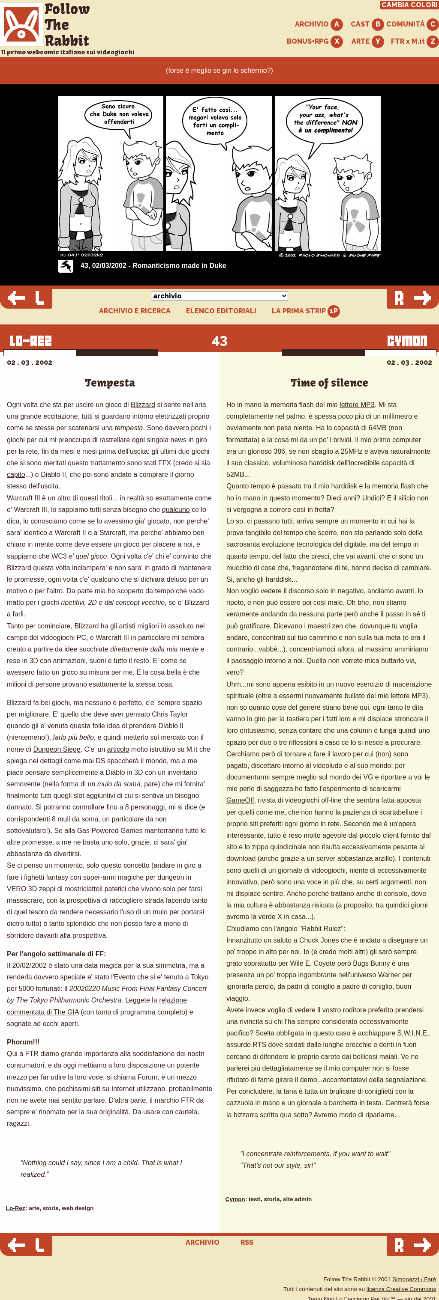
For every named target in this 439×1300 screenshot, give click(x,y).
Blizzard (143, 404)
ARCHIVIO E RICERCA (135, 311)
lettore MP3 (357, 404)
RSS (247, 1242)
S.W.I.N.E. (413, 1033)
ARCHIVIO (319, 24)
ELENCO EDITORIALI (221, 311)
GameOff (240, 800)
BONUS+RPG (315, 42)
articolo (118, 749)
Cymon (235, 1199)
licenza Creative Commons (401, 1289)
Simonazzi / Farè (414, 1279)
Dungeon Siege (56, 749)
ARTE (368, 42)
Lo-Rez (15, 1208)
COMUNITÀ (412, 24)
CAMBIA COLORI (410, 5)
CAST (367, 24)
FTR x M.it (415, 42)
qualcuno (176, 509)
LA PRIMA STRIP (306, 311)
